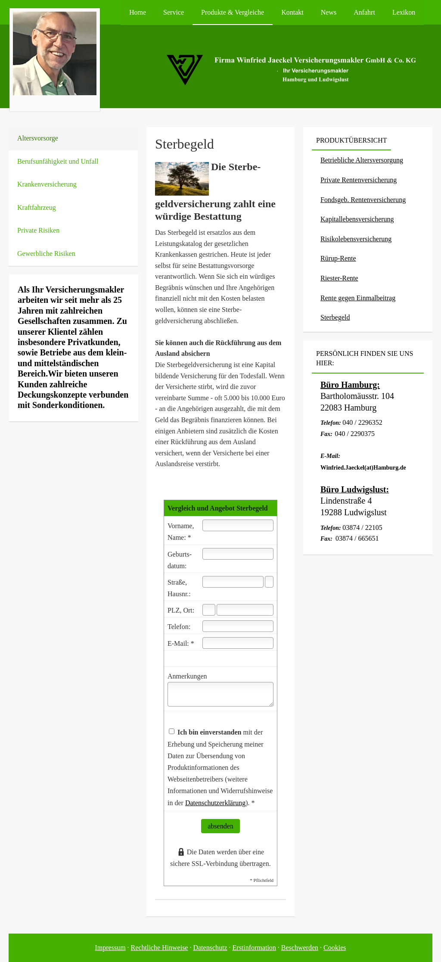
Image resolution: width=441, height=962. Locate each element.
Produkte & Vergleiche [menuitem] (232, 12)
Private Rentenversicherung (358, 180)
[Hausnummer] (269, 582)
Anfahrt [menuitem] (364, 12)
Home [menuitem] (137, 12)
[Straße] (233, 582)
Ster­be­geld (335, 317)
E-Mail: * (181, 643)
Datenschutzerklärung (215, 802)
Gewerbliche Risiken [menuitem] (46, 253)
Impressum (110, 947)
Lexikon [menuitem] (403, 12)
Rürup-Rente (338, 258)
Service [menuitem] (173, 12)
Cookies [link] (334, 947)
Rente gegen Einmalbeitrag (357, 298)
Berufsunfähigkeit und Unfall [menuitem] (57, 161)
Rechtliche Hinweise (159, 947)
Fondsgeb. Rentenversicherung (363, 199)
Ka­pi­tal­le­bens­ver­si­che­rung (357, 219)
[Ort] (245, 610)
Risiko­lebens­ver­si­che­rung (355, 239)
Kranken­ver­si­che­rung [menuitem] (47, 184)
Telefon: (179, 626)
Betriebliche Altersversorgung (361, 160)
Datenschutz (210, 947)
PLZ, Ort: (181, 610)
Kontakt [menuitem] (292, 12)
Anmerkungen (187, 676)
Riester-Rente (339, 278)
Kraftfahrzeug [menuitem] (36, 207)
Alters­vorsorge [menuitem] (37, 138)
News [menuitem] (328, 12)
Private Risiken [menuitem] (38, 230)
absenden (220, 826)
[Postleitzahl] (208, 610)
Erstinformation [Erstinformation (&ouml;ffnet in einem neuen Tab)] (254, 947)
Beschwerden (299, 947)
